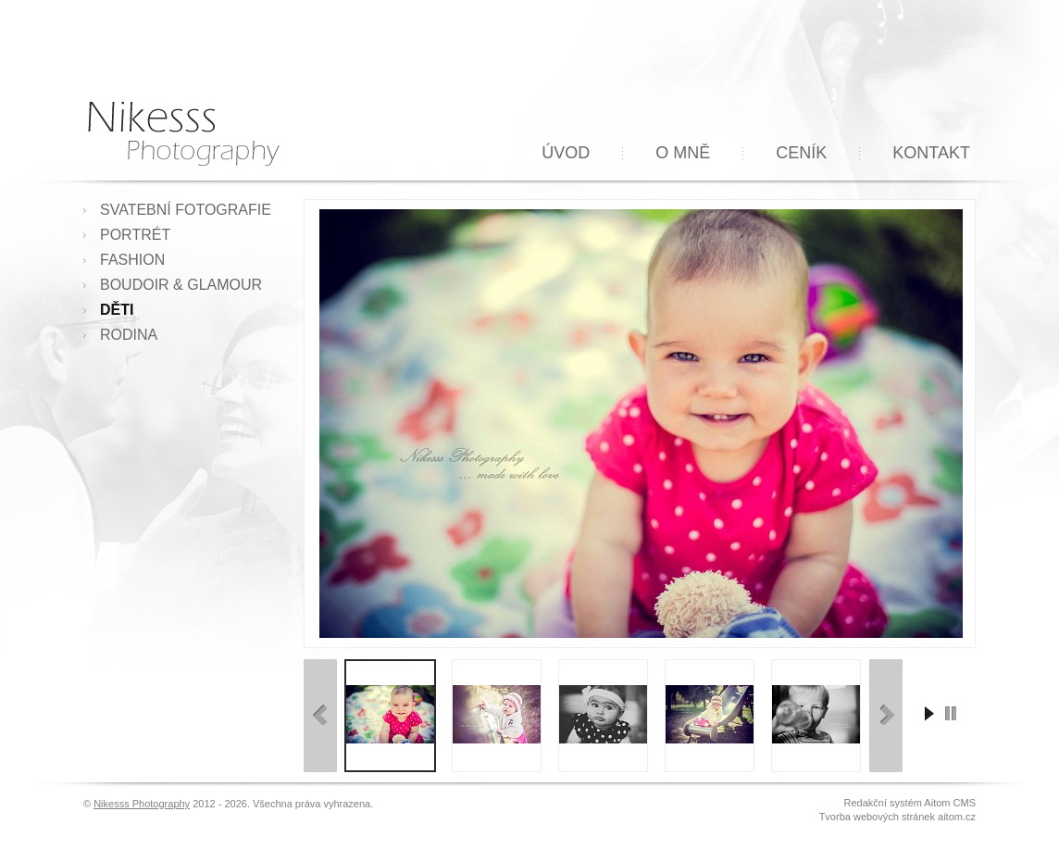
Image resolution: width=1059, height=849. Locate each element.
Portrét (135, 235)
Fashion (132, 260)
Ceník (801, 153)
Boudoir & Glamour (181, 285)
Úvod (566, 153)
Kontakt (931, 153)
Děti (116, 310)
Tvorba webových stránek (877, 816)
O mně (682, 153)
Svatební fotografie (185, 210)
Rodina (128, 335)
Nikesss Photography (141, 803)
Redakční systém (883, 802)
